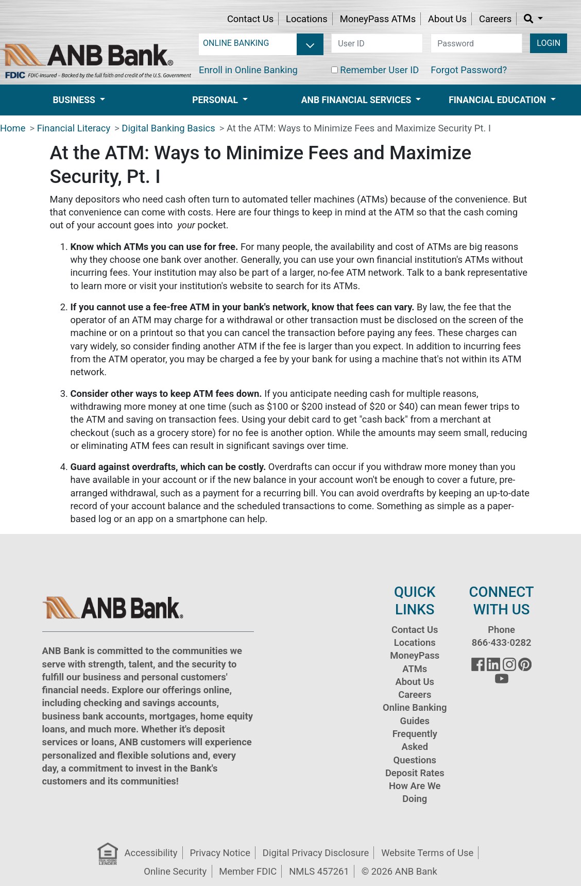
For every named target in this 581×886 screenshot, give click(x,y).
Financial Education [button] (498, 100)
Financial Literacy (73, 128)
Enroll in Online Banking (248, 69)
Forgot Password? (469, 69)
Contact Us (250, 18)
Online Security (175, 871)
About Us (447, 18)
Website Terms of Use (427, 852)
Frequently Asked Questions (414, 746)
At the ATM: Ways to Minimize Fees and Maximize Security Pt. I (359, 128)
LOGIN (548, 43)
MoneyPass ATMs (378, 18)
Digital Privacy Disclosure (316, 852)
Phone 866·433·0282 (502, 636)
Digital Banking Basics (168, 128)
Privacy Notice (220, 852)
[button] (533, 18)
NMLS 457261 (319, 871)
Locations (307, 18)
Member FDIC (248, 871)
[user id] (377, 43)
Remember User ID (379, 69)
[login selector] (261, 43)
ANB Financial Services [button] (357, 100)
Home (13, 128)
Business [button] (75, 100)
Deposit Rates (415, 772)
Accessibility (151, 852)
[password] (476, 43)
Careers (495, 18)
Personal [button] (216, 100)
